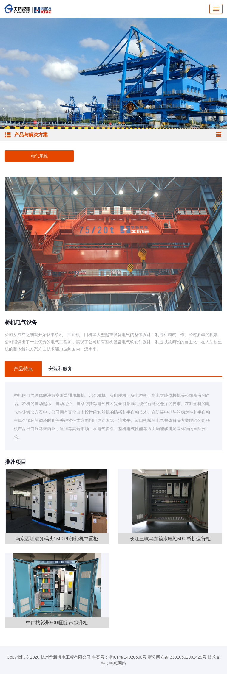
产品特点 (23, 368)
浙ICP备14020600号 (128, 657)
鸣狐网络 (117, 663)
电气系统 (39, 156)
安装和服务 (60, 368)
